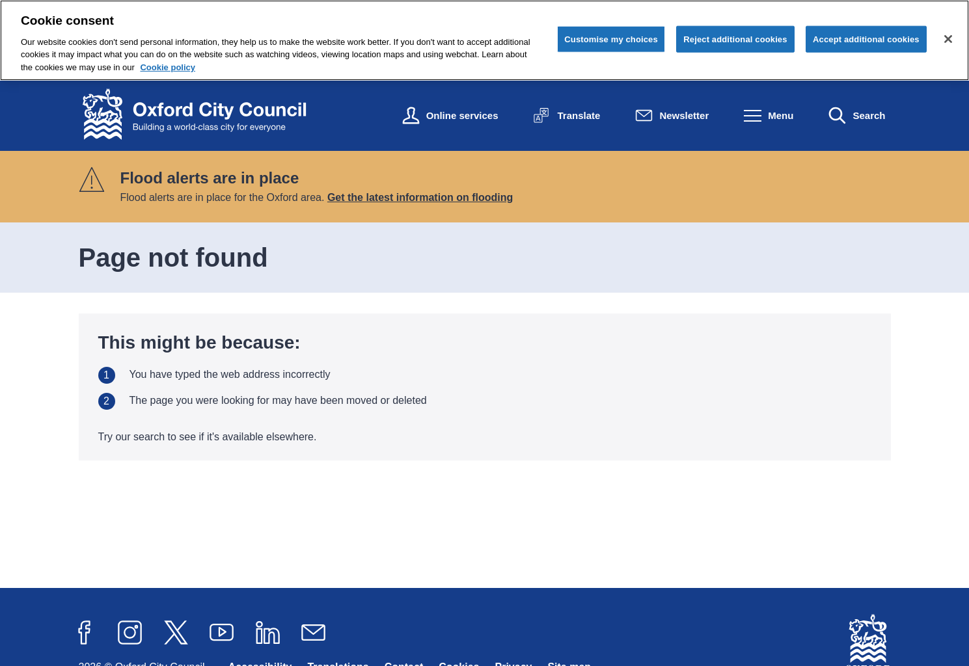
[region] (484, 40)
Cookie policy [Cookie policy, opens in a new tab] (167, 67)
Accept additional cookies (866, 39)
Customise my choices (611, 39)
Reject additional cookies (735, 39)
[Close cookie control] (948, 39)
